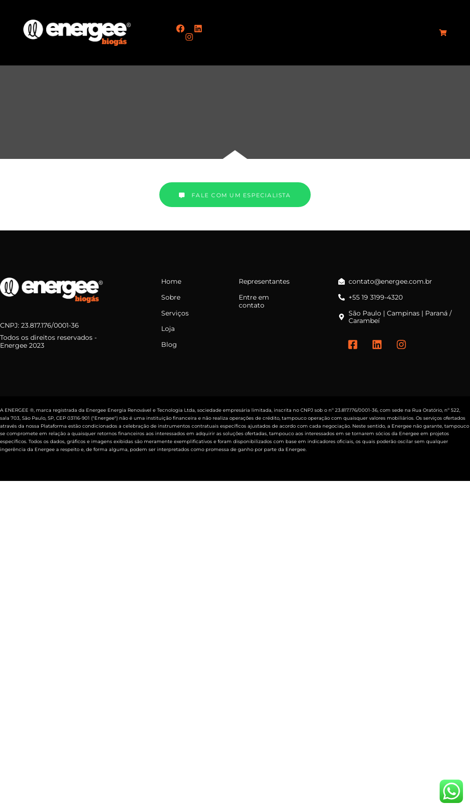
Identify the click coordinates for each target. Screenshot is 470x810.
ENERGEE (16, 410)
